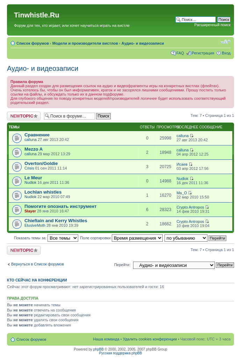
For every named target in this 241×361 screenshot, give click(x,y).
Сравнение (37, 134)
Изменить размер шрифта (225, 42)
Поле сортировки (121, 238)
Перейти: (122, 265)
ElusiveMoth (34, 225)
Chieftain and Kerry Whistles (55, 220)
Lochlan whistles (42, 192)
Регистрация (203, 53)
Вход (226, 53)
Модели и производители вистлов (85, 43)
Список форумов (32, 43)
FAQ (180, 53)
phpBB (98, 349)
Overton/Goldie (41, 163)
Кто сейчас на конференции (37, 280)
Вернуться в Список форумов (37, 264)
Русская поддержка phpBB (120, 353)
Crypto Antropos (190, 207)
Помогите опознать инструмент (60, 206)
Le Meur (33, 177)
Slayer (30, 211)
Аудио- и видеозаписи (143, 43)
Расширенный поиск (212, 25)
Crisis (29, 168)
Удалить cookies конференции (150, 339)
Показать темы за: (46, 238)
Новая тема (24, 116)
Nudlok (30, 182)
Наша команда (106, 339)
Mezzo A (33, 149)
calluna (30, 139)
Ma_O (181, 193)
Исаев (182, 164)
